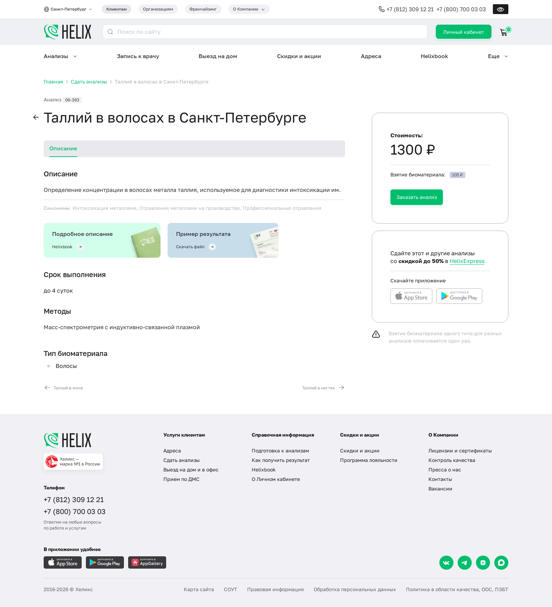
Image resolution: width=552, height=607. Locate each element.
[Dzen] (483, 563)
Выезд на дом (218, 56)
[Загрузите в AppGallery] (147, 562)
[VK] (446, 563)
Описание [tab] (63, 148)
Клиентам (116, 9)
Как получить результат (281, 460)
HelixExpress (467, 260)
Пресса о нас (444, 470)
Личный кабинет (463, 32)
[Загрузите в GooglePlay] (105, 562)
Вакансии (440, 489)
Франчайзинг (203, 9)
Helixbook (434, 56)
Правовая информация (275, 589)
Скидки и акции (299, 56)
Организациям (158, 9)
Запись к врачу (138, 56)
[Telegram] (465, 563)
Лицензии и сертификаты (460, 450)
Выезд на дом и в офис (191, 470)
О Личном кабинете (276, 479)
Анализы (56, 56)
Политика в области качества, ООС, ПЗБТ (457, 589)
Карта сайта (199, 589)
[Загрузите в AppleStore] (63, 562)
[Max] (501, 563)
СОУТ (230, 589)
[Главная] (96, 440)
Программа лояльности (368, 460)
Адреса (371, 56)
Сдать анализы (181, 460)
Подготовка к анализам (280, 450)
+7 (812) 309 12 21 (410, 9)
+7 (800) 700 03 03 (461, 9)
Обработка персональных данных (355, 589)
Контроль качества (451, 460)
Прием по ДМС (181, 479)
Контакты (440, 479)
